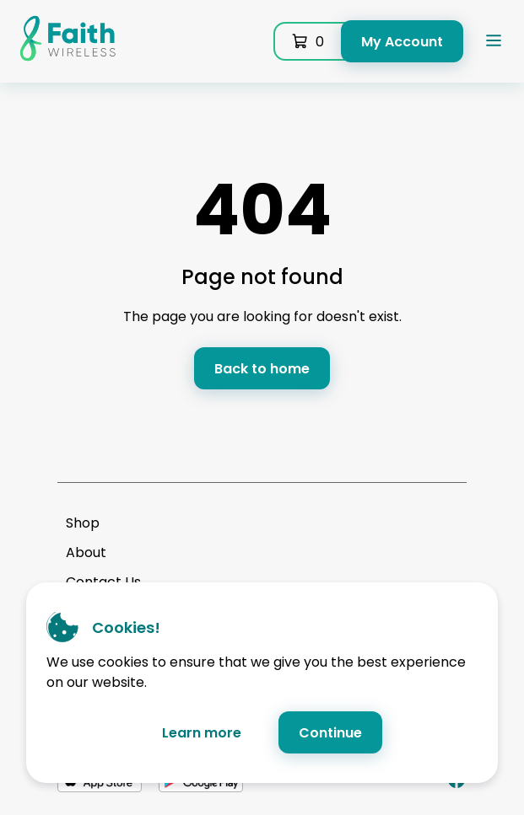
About (86, 552)
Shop (83, 523)
